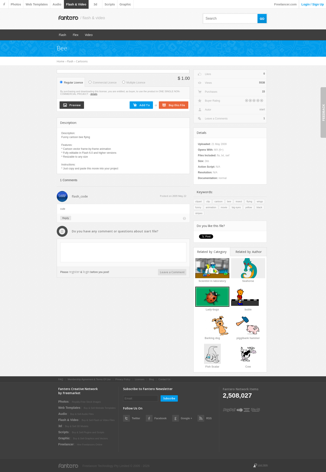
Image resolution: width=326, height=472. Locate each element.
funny (198, 207)
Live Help (263, 465)
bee (229, 201)
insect (239, 201)
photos (16, 4)
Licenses (139, 379)
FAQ (60, 379)
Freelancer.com (285, 4)
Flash (62, 35)
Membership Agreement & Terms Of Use (89, 379)
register (74, 272)
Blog (151, 379)
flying (249, 201)
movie (224, 207)
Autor (208, 109)
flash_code (80, 196)
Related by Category (211, 252)
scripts (110, 4)
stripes (198, 213)
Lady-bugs (212, 309)
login (86, 272)
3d (95, 4)
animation (211, 207)
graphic (125, 4)
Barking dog (212, 338)
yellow (248, 207)
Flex (75, 35)
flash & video (76, 4)
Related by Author (248, 252)
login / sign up (312, 4)
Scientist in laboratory (212, 281)
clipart (198, 201)
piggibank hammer (248, 338)
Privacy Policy (122, 379)
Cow (248, 366)
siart (147, 231)
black (259, 207)
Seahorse (248, 281)
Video (89, 35)
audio (57, 4)
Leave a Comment (172, 272)
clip (208, 201)
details (93, 94)
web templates (37, 4)
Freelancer (66, 444)
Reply (65, 218)
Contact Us (164, 379)
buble (248, 309)
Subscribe (169, 398)
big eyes (236, 207)
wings (260, 201)
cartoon (218, 201)
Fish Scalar (212, 366)
